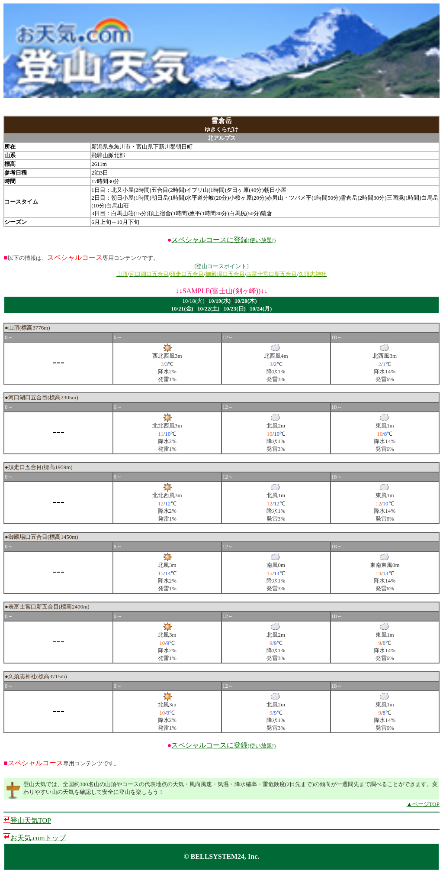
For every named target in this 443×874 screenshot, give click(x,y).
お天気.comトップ (38, 838)
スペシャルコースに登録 (223, 239)
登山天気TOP (30, 820)
